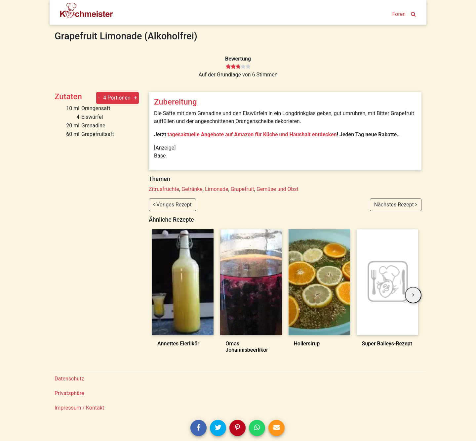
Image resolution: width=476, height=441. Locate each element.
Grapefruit (242, 189)
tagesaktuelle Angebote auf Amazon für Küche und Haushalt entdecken (252, 134)
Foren (399, 14)
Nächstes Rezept (395, 204)
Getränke (192, 189)
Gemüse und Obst (277, 189)
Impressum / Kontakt (79, 408)
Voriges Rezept (172, 204)
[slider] (238, 67)
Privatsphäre (69, 393)
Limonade (216, 189)
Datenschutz (69, 378)
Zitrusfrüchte (164, 189)
